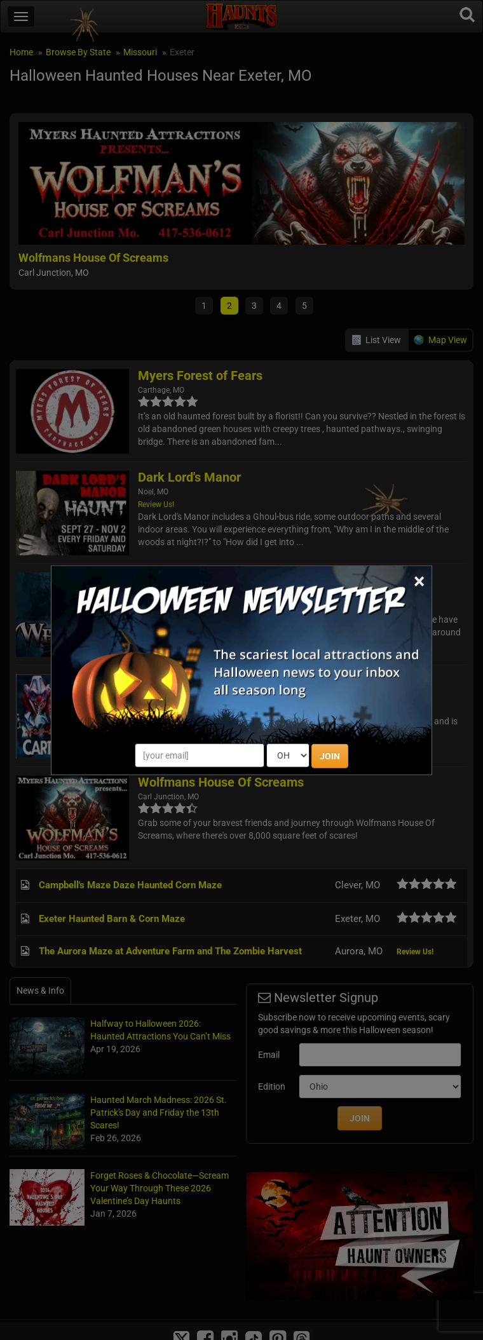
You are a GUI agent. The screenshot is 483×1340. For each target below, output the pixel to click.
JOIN (330, 756)
